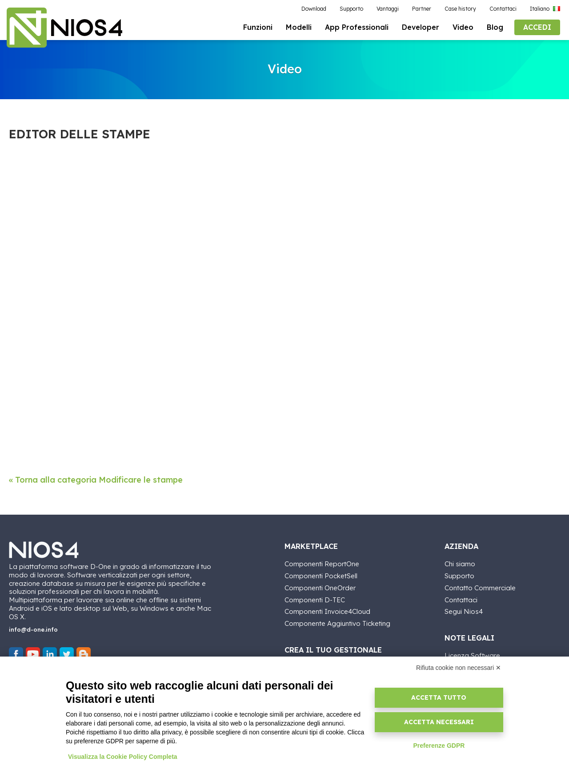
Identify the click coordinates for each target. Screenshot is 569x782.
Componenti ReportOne (321, 563)
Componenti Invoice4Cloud (327, 610)
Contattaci (461, 598)
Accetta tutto (438, 697)
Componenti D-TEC (314, 598)
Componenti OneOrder (320, 586)
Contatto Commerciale (480, 586)
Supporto (459, 575)
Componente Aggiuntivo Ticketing (337, 622)
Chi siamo (460, 563)
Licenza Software (472, 654)
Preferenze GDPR (439, 745)
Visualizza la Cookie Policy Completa (122, 756)
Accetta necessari (439, 722)
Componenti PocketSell (320, 575)
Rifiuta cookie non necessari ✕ (458, 667)
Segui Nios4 (464, 610)
